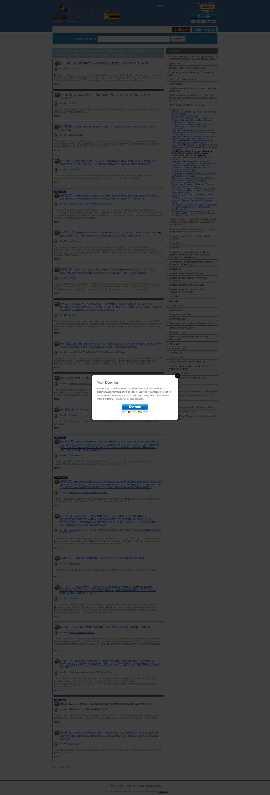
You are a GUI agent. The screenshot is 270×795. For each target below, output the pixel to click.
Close (177, 375)
